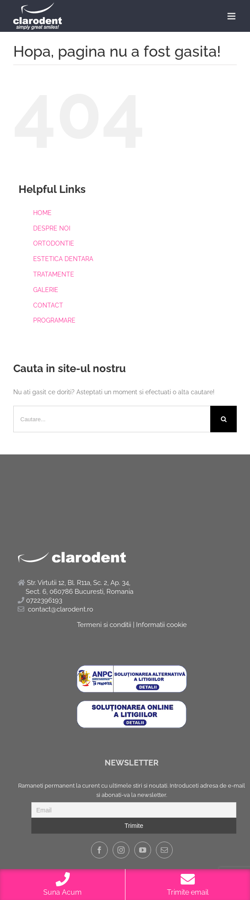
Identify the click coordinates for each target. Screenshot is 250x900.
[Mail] (164, 850)
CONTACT (48, 305)
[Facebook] (99, 850)
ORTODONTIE (53, 243)
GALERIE (45, 289)
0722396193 (40, 600)
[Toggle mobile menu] (232, 16)
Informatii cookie (161, 625)
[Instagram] (121, 850)
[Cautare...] (111, 419)
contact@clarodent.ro (60, 609)
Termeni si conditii (104, 625)
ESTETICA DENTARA (63, 258)
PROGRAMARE (54, 320)
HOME (42, 212)
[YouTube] (142, 850)
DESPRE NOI (51, 228)
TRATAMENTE (53, 274)
